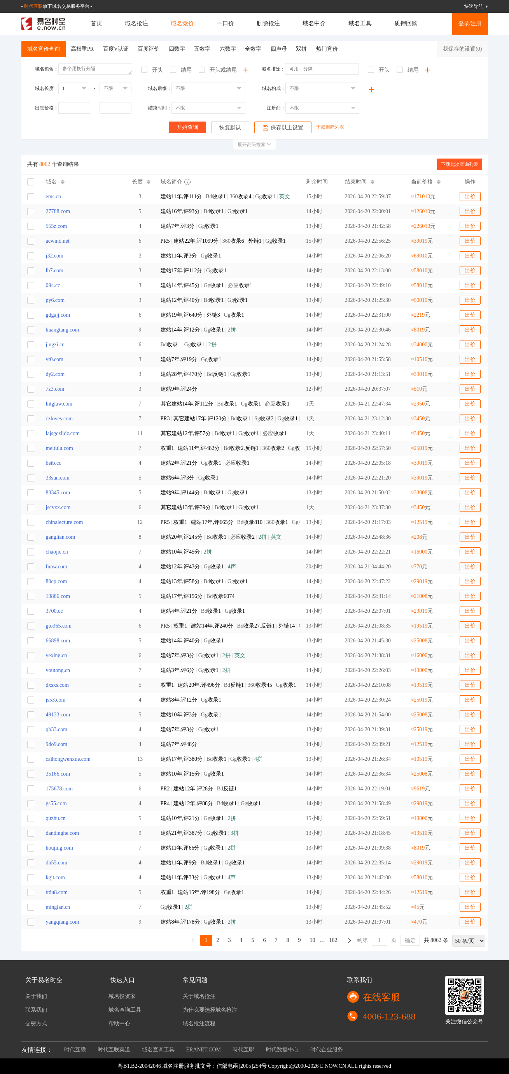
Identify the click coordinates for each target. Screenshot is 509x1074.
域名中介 (314, 23)
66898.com (58, 641)
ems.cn (53, 196)
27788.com (58, 211)
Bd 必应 (221, 537)
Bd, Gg (227, 626)
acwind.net (58, 241)
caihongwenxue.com (68, 759)
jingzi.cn (55, 344)
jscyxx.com (58, 507)
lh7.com (55, 270)
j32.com (55, 256)
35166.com (58, 774)
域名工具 (360, 23)
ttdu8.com (57, 892)
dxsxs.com (57, 685)
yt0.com (55, 359)
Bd (198, 596)
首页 (96, 23)
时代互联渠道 (114, 1050)
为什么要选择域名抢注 (210, 1010)
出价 (470, 196)
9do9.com (57, 744)
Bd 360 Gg (225, 196)
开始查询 (187, 127)
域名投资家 (122, 996)
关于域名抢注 (199, 996)
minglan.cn (58, 907)
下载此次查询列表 (459, 164)
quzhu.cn (56, 818)
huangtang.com (62, 330)
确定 (410, 940)
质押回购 (406, 23)
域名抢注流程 (199, 1023)
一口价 (225, 23)
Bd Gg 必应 (225, 404)
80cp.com (56, 581)
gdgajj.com (58, 315)
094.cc (53, 285)
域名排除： (273, 69)
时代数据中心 (282, 1050)
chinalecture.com (64, 522)
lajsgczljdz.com (63, 433)
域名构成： (273, 88)
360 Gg (223, 241)
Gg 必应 (206, 285)
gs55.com (56, 803)
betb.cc (53, 463)
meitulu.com (59, 448)
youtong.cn (58, 670)
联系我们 (36, 1010)
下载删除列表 (330, 127)
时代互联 (33, 6)
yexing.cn (56, 655)
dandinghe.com (62, 833)
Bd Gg (204, 211)
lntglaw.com (59, 404)
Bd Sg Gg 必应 (227, 418)
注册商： (276, 108)
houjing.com (59, 848)
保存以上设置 (282, 128)
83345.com (58, 493)
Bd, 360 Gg (227, 448)
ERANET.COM (203, 1050)
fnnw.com (56, 567)
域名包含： (46, 69)
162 (333, 940)
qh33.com (57, 729)
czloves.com (59, 418)
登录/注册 (470, 23)
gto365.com (59, 626)
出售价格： (46, 108)
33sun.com (58, 478)
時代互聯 (243, 1050)
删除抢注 (268, 23)
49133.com (58, 715)
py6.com (55, 300)
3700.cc (54, 611)
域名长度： (46, 88)
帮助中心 (119, 1023)
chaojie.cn (57, 552)
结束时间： (159, 108)
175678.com (59, 789)
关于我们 (36, 996)
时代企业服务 (326, 1050)
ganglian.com (60, 537)
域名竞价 (182, 23)
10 (312, 940)
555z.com (56, 226)
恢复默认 (230, 128)
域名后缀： (159, 88)
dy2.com (55, 374)
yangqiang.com (62, 922)
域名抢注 (136, 23)
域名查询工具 (124, 1010)
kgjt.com (55, 877)
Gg (190, 226)
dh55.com (57, 863)
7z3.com (55, 389)
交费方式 (36, 1023)
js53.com (56, 700)
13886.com (58, 596)
